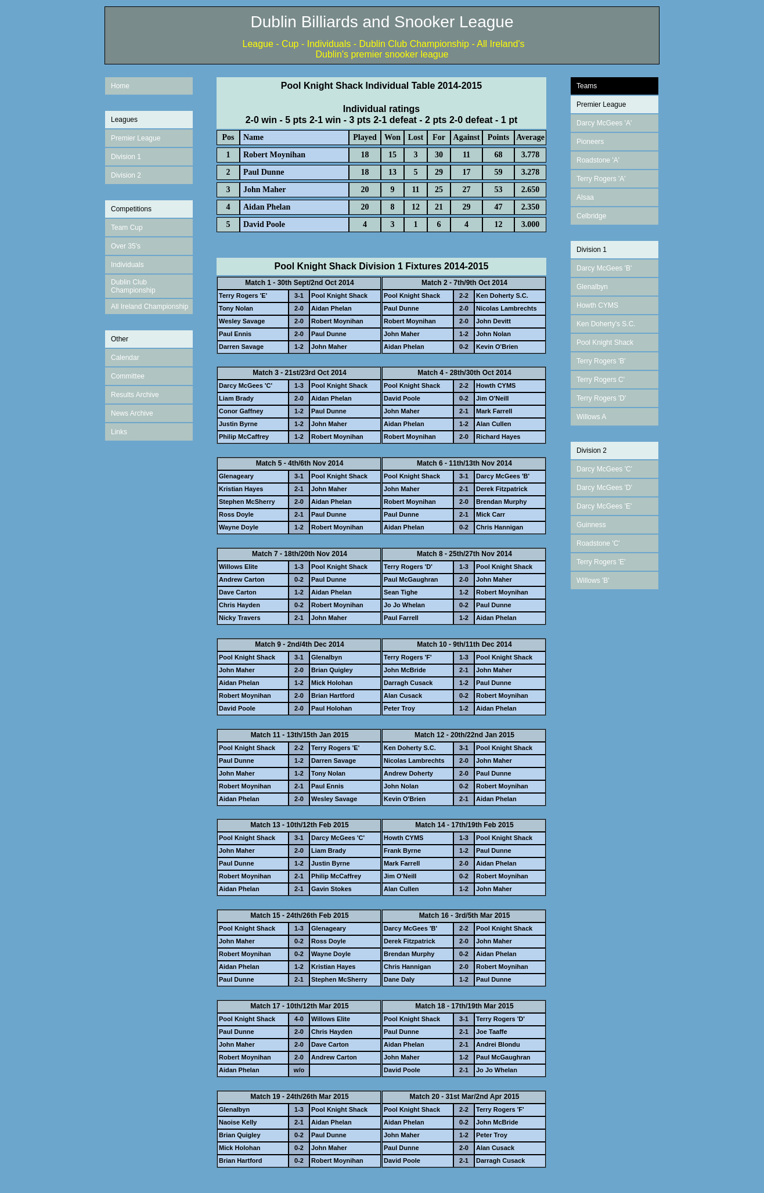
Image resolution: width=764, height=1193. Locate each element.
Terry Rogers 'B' (601, 361)
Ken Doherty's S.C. (606, 324)
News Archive (132, 413)
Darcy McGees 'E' (604, 506)
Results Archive (135, 395)
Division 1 (126, 157)
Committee (128, 376)
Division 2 (126, 175)
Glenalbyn (592, 287)
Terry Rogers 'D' (601, 398)
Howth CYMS (597, 305)
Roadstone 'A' (597, 160)
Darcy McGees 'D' (604, 488)
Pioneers (590, 142)
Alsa (583, 197)
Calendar (125, 358)
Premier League (135, 138)
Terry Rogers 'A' (601, 179)
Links (119, 432)
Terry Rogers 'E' (601, 562)
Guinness (591, 525)
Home (120, 86)
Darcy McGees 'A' (604, 123)
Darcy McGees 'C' (604, 469)
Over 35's (125, 246)
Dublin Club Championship (133, 286)
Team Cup (127, 228)
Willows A (591, 417)
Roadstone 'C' (598, 543)
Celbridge (591, 216)
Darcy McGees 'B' (604, 268)
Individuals (127, 265)
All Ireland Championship (149, 306)
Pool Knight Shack (604, 342)
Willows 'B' (593, 580)
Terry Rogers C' (600, 380)
